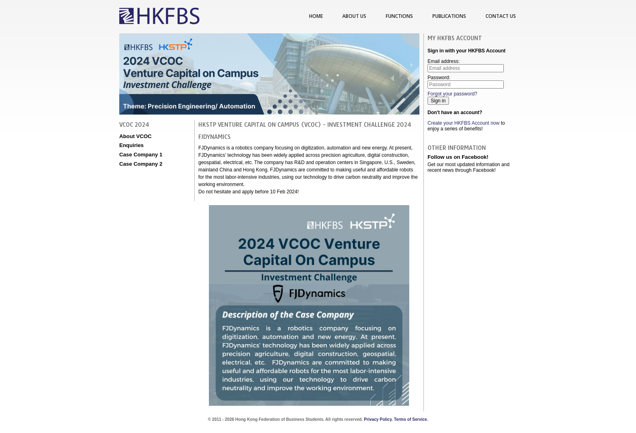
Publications (449, 16)
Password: (466, 82)
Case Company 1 (140, 155)
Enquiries (131, 145)
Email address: (466, 65)
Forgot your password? (452, 94)
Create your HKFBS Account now (463, 123)
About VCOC (135, 136)
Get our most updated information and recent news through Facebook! (468, 167)
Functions (399, 16)
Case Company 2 (140, 164)
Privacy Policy (377, 419)
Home (316, 16)
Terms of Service (410, 419)
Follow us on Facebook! (458, 157)
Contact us (501, 16)
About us (354, 16)
